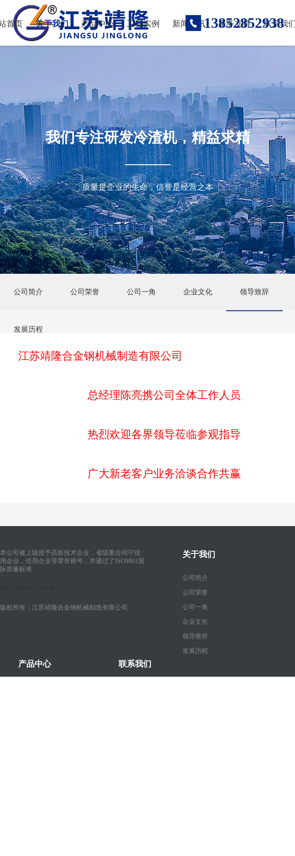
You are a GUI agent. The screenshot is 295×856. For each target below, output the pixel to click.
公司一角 (141, 292)
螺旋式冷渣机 (37, 731)
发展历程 (28, 329)
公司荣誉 (84, 292)
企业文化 (197, 292)
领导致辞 (254, 292)
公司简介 (28, 292)
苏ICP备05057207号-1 (30, 588)
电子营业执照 (138, 760)
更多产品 (31, 760)
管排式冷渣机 (37, 716)
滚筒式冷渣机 (37, 687)
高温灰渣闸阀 (37, 745)
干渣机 (27, 702)
